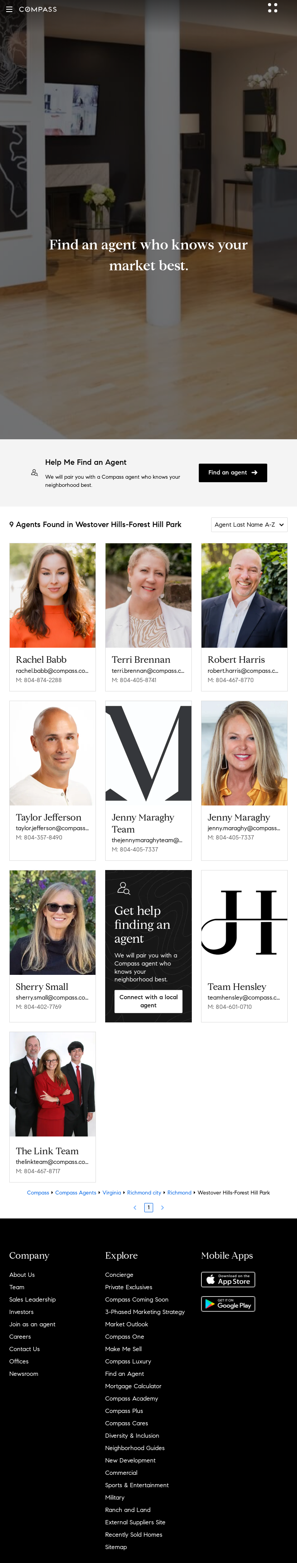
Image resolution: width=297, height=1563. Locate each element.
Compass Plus (124, 1411)
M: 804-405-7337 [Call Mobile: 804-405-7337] (135, 849)
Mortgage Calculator (133, 1386)
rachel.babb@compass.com (52, 670)
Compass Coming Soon (137, 1299)
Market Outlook (126, 1324)
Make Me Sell (123, 1349)
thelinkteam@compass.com (52, 1161)
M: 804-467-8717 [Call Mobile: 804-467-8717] (38, 1171)
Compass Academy (131, 1398)
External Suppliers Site (135, 1522)
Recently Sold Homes (133, 1534)
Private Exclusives (128, 1287)
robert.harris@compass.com (244, 670)
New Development (130, 1460)
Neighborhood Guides (135, 1448)
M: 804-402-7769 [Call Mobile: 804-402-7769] (38, 1006)
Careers (20, 1336)
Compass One (124, 1336)
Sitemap (116, 1547)
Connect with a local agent (148, 1001)
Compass (38, 1192)
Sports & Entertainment (137, 1485)
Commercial (121, 1472)
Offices (19, 1361)
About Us (22, 1274)
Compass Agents (75, 1192)
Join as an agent (32, 1324)
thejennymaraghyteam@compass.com (148, 840)
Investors (21, 1312)
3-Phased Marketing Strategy (145, 1312)
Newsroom (23, 1373)
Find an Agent (124, 1373)
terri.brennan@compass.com (148, 670)
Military (115, 1497)
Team (16, 1287)
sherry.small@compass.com (52, 997)
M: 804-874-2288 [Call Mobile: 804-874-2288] (39, 680)
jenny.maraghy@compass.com (244, 828)
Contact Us (24, 1349)
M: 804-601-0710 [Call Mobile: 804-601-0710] (230, 1006)
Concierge (119, 1274)
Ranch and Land (127, 1510)
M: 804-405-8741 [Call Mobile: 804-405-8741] (134, 680)
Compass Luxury (128, 1361)
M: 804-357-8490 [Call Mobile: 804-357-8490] (39, 837)
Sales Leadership (32, 1299)
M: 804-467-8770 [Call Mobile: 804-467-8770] (231, 680)
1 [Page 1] (149, 1207)
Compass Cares (126, 1423)
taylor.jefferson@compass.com (52, 828)
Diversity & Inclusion (132, 1435)
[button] (9, 9)
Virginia (111, 1192)
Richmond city (144, 1192)
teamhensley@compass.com (244, 997)
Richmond (179, 1192)
